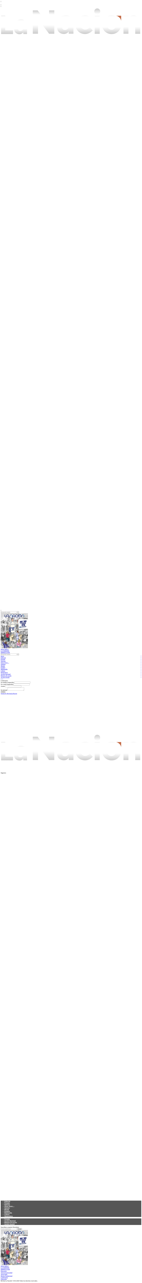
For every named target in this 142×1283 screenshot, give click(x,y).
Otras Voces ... (9, 1207)
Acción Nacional (10, 1221)
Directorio (4, 1271)
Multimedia (8, 1213)
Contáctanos (4, 1278)
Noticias (7, 1205)
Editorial (7, 1202)
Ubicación (4, 1280)
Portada (7, 1203)
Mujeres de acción (10, 1223)
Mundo (6, 1210)
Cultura (6, 1215)
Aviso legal (4, 1275)
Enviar (3, 692)
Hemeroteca (8, 1216)
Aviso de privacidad (6, 1273)
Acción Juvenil (9, 1224)
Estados (7, 1212)
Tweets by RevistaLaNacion (9, 694)
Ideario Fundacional (6, 1276)
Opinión (7, 1208)
